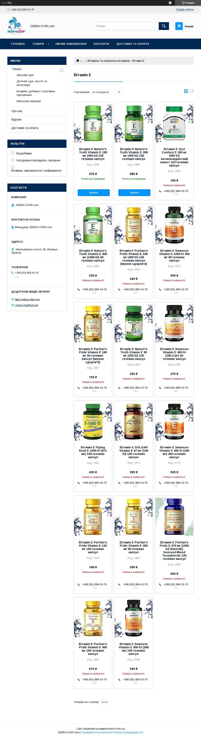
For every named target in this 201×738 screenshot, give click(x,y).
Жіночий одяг (25, 75)
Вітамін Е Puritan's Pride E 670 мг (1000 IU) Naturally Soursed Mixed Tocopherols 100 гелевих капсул (174, 550)
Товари (38, 43)
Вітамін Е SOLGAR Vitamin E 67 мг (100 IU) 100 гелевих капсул (133, 452)
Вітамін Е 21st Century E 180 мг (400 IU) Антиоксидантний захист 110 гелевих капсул (174, 157)
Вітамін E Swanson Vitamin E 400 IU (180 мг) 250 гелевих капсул (174, 452)
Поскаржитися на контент (95, 732)
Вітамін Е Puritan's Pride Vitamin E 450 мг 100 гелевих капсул (93, 648)
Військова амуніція (29, 101)
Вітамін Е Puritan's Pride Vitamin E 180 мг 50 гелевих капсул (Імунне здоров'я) (93, 355)
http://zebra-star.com (27, 299)
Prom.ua (120, 728)
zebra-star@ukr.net (26, 305)
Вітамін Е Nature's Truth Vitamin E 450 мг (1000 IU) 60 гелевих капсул (93, 255)
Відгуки (16, 119)
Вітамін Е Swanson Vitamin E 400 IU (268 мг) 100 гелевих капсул (133, 648)
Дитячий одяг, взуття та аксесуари (32, 83)
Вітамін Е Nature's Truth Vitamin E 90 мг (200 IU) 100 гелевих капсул (133, 353)
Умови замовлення (70, 43)
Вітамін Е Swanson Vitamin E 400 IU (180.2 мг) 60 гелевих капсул (174, 353)
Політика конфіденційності (127, 732)
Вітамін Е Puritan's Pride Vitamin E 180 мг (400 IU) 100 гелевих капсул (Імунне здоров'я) (134, 257)
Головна (18, 43)
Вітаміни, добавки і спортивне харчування (36, 93)
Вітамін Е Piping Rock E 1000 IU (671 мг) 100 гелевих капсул (93, 452)
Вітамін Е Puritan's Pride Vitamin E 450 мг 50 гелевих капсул (134, 547)
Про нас (16, 111)
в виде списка (192, 92)
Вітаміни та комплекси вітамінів (108, 60)
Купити (93, 192)
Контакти (101, 43)
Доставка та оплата (132, 43)
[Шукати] (164, 26)
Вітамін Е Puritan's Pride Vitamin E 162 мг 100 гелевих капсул (93, 547)
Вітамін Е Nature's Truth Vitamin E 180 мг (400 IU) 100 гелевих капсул (93, 154)
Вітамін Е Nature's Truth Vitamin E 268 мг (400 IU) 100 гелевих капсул (134, 154)
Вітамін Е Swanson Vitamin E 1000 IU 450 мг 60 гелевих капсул (174, 255)
